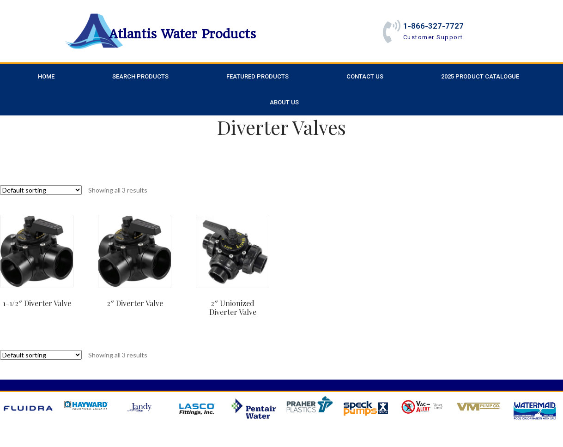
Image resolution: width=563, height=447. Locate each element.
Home (46, 76)
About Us (284, 102)
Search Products (140, 76)
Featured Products (257, 76)
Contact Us (364, 76)
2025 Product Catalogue (480, 76)
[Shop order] (41, 190)
